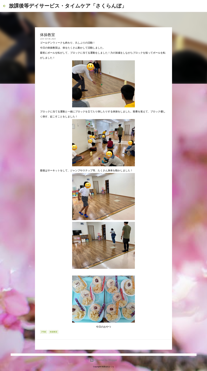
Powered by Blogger (103, 360)
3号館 (43, 332)
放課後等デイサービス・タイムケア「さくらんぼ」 (68, 6)
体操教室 (53, 332)
